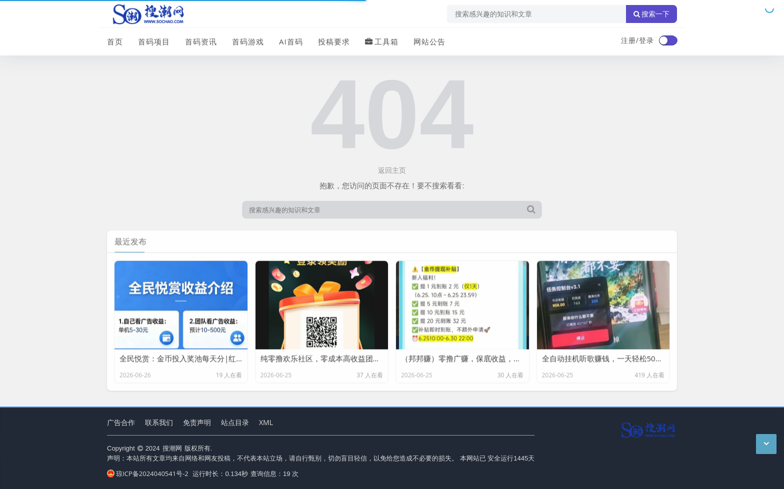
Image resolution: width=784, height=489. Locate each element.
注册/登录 (637, 40)
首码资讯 (201, 41)
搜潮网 (172, 448)
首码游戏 (248, 41)
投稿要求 (334, 41)
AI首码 (291, 41)
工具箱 (381, 41)
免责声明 (197, 422)
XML (266, 422)
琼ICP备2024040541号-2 (147, 473)
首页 (115, 41)
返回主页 (392, 170)
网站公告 (430, 41)
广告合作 (121, 422)
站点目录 (235, 422)
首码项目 (154, 41)
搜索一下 (652, 14)
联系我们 (159, 422)
